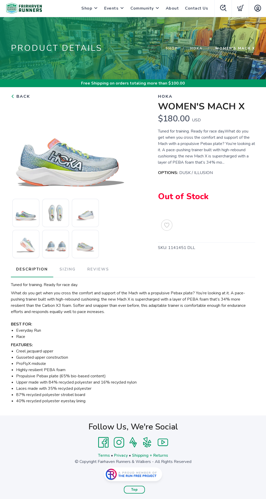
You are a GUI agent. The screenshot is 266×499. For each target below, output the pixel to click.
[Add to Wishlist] (166, 225)
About (171, 8)
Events (111, 8)
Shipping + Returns (150, 455)
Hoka (196, 48)
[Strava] (133, 441)
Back (20, 96)
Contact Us (196, 8)
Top (134, 489)
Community (141, 8)
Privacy (121, 455)
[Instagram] (119, 441)
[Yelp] (147, 441)
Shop (86, 8)
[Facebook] (103, 441)
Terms (104, 455)
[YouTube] (163, 441)
